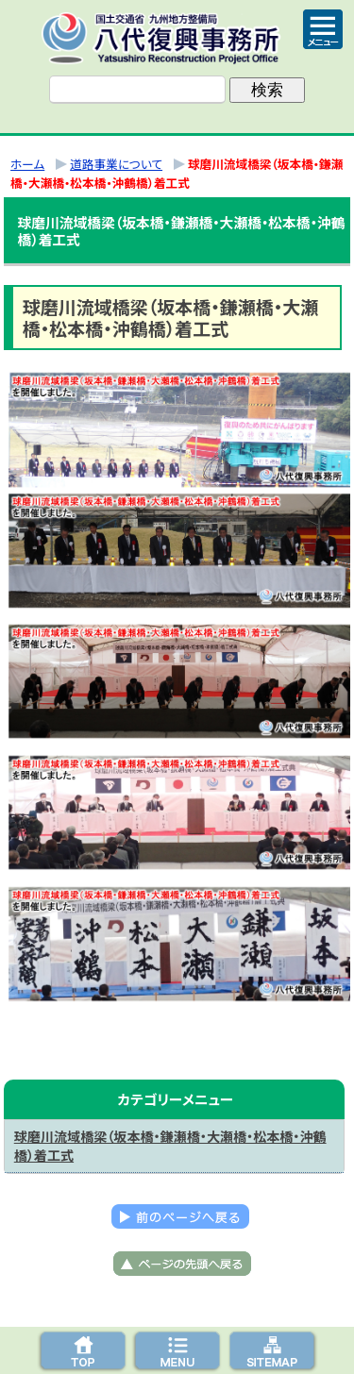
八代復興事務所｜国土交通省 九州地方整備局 (177, 38)
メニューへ (177, 1350)
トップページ (83, 1350)
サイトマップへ (272, 1350)
